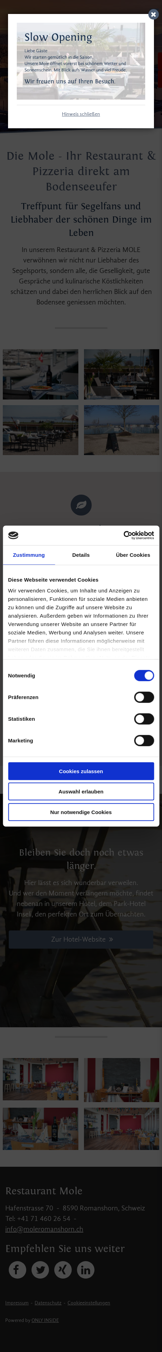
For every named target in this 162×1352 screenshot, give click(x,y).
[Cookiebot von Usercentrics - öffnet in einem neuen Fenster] (123, 535)
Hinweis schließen (81, 114)
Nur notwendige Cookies (81, 812)
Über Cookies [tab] (133, 555)
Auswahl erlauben (80, 791)
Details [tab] (81, 555)
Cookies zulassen (81, 771)
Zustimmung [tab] (29, 555)
